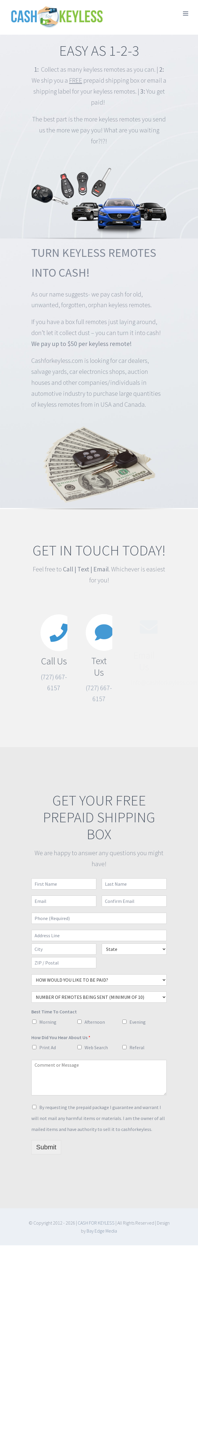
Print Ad (47, 1047)
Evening (137, 1022)
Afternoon (95, 1022)
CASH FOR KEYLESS (96, 1223)
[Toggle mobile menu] (186, 13)
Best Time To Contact (54, 1012)
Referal (137, 1047)
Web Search (96, 1047)
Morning (47, 1022)
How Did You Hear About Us (60, 1037)
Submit (46, 1147)
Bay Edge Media (102, 1231)
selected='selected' (99, 980)
